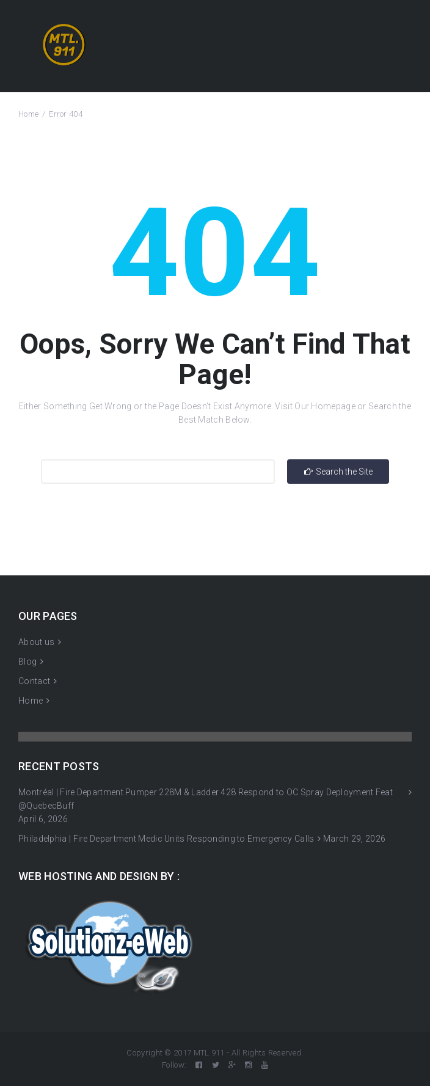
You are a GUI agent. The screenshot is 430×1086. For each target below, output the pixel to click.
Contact (34, 681)
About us (36, 642)
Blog (27, 661)
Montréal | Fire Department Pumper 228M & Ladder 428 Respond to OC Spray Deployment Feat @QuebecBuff (205, 799)
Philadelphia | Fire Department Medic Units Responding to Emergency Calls (166, 839)
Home (28, 113)
